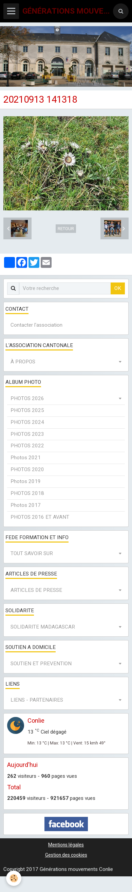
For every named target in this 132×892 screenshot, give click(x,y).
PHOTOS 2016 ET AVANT (40, 517)
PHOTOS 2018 (27, 493)
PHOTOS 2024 (27, 422)
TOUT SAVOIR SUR (32, 553)
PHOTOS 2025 (27, 410)
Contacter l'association (36, 325)
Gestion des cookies (66, 855)
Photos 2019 (26, 481)
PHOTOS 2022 (27, 446)
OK (117, 288)
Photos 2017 (26, 505)
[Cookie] (13, 878)
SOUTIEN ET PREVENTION (41, 664)
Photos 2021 (26, 457)
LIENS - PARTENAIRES (37, 700)
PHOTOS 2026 (27, 398)
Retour (66, 228)
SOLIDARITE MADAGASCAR (43, 627)
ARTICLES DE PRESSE (36, 590)
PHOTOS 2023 (27, 434)
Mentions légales (66, 844)
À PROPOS (23, 362)
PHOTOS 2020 (27, 469)
